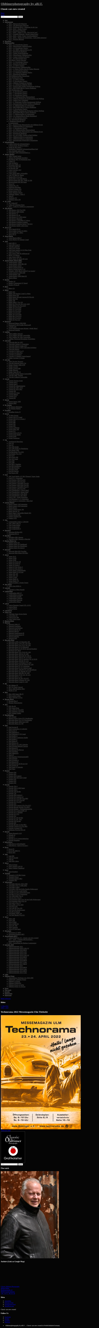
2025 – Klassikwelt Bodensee (18, 51)
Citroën (7, 379)
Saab (6, 854)
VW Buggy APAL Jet (15, 913)
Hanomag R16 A (14, 534)
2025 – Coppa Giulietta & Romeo (19, 57)
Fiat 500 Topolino (14, 468)
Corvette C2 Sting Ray (16, 353)
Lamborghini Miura (15, 602)
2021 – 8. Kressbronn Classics (18, 91)
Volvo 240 (12, 920)
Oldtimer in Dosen (14, 981)
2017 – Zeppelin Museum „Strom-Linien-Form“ (23, 34)
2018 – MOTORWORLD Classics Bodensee (22, 112)
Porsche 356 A (13, 786)
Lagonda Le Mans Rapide (17, 589)
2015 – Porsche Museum (16, 39)
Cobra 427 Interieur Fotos (17, 205)
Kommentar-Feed (10, 1304)
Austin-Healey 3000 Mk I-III (17, 264)
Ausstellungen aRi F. (11, 936)
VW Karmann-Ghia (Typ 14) (17, 901)
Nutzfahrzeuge (9, 715)
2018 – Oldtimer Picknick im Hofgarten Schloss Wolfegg (26, 111)
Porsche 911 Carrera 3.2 (16, 797)
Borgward (8, 321)
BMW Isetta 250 (14, 295)
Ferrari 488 (12, 422)
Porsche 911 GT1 (14, 814)
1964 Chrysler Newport (16, 361)
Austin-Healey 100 (14, 274)
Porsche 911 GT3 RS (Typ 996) (18, 798)
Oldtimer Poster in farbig (16, 985)
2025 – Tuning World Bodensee (18, 53)
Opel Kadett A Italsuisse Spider (18, 737)
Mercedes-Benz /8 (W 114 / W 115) (20, 675)
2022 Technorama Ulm (16, 90)
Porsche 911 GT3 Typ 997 (17, 800)
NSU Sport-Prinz (14, 708)
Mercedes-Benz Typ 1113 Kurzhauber (20, 720)
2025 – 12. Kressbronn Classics (18, 48)
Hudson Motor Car (10, 541)
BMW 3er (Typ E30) (15, 307)
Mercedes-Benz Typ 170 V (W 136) (20, 645)
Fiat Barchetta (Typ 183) (16, 452)
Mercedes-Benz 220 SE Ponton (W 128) (21, 664)
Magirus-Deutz (9, 621)
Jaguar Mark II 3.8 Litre (16, 572)
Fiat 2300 (11, 462)
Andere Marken (9, 154)
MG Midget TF (13, 685)
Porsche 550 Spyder (15, 791)
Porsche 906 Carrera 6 (15, 795)
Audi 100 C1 (13, 243)
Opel (6, 725)
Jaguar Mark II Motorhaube (17, 570)
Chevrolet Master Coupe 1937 (18, 346)
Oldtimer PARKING (15, 983)
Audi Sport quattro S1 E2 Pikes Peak (20, 250)
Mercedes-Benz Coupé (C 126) (18, 682)
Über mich (8, 990)
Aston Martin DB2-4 (15, 238)
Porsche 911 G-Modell (16, 812)
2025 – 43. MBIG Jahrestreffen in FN (20, 50)
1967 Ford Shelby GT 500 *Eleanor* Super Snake (24, 476)
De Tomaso (8, 405)
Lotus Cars (8, 612)
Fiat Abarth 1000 (14, 450)
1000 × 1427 (5, 1008)
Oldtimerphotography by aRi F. (22, 4)
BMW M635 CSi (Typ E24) (17, 306)
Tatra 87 (11, 196)
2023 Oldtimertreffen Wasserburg (19, 76)
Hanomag (8, 530)
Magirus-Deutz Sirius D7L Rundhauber (21, 718)
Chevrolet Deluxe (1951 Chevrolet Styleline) (22, 347)
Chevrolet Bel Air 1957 (16, 342)
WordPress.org (9, 1306)
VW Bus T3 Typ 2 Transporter (18, 894)
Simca (7, 863)
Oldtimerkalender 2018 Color (18, 959)
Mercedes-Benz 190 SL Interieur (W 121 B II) (23, 659)
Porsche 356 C (13, 790)
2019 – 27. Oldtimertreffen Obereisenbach (22, 97)
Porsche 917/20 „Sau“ (15, 819)
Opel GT (11, 755)
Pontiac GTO (13, 518)
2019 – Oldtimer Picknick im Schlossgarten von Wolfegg (26, 98)
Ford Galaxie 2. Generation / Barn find (20, 501)
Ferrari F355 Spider (15, 434)
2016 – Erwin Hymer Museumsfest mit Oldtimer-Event (26, 132)
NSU (6, 704)
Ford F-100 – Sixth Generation (18, 497)
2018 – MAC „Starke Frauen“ (18, 29)
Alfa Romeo (8, 208)
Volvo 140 (12, 919)
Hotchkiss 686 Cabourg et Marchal (19, 539)
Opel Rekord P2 (13, 762)
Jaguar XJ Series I (14, 565)
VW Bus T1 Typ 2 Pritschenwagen (19, 892)
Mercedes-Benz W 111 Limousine (19, 666)
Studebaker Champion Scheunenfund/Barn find (23, 149)
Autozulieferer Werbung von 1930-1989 (21, 978)
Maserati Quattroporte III (16, 633)
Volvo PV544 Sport (15, 929)
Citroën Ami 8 (13, 384)
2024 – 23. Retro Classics (16, 65)
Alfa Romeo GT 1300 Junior (17, 217)
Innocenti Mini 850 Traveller (17, 551)
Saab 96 (11, 859)
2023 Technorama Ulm (16, 78)
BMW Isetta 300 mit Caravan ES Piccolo (21, 297)
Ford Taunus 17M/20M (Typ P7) (19, 487)
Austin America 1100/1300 (17, 273)
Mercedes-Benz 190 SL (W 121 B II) (20, 657)
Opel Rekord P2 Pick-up (16, 750)
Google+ (7, 1320)
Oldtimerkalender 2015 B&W (18, 971)
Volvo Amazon (13, 927)
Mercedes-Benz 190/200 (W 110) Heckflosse (22, 670)
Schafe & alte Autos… (15, 147)
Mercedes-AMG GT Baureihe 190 (19, 642)
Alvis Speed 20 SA (14, 229)
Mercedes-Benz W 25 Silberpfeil (19, 647)
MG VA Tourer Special (16, 687)
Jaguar (7, 555)
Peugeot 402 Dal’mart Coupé (18, 777)
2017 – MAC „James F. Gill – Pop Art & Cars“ (23, 32)
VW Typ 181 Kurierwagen (17, 910)
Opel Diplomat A (14, 732)
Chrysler (7, 360)
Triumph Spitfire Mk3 (15, 878)
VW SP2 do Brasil (14, 912)
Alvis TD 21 (12, 234)
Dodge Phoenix (13, 370)
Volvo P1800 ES (14, 924)
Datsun (7, 400)
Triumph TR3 (13, 880)
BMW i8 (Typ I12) (14, 320)
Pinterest (7, 1322)
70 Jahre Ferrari (13, 415)
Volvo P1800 (13, 922)
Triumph (7, 873)
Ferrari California (14, 428)
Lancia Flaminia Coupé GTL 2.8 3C (20, 605)
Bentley (7, 280)
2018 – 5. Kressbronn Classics (18, 109)
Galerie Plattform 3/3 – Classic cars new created (23, 938)
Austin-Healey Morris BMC (13, 260)
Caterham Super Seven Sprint (18, 614)
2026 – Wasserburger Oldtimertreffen (20, 46)
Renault (7, 831)
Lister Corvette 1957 (15, 170)
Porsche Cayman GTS (15, 828)
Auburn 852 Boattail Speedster (18, 158)
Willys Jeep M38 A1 (15, 586)
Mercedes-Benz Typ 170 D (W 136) (20, 652)
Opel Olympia (13, 758)
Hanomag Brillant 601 (15, 532)
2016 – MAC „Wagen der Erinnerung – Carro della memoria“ (28, 37)
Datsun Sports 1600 (15, 401)
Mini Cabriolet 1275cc (16, 697)
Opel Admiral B (13, 753)
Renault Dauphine (14, 840)
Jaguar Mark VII (14, 581)
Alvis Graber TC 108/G (16, 233)
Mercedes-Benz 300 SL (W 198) (19, 654)
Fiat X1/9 (11, 455)
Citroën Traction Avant (16, 381)
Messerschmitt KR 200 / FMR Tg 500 (20, 180)
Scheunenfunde (9, 142)
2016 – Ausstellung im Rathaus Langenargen (22, 943)
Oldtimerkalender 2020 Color (18, 952)
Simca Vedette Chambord (16, 868)
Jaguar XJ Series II (14, 563)
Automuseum (9, 22)
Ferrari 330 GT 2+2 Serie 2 (17, 419)
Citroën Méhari (13, 394)
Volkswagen (8, 882)
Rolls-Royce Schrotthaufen (17, 844)
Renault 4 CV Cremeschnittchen (19, 838)
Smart (6, 870)
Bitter (6, 286)
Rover (6, 847)
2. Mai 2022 (4, 1006)
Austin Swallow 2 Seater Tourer (18, 582)
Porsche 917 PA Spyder (16, 818)
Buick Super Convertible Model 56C (20, 513)
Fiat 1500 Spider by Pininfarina (18, 448)
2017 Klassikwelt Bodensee (17, 119)
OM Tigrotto (12, 717)
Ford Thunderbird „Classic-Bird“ (19, 490)
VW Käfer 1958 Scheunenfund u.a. (19, 152)
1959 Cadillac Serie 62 (16, 333)
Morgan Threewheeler (15, 703)
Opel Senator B (13, 765)
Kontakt (7, 992)
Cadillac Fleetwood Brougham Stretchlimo (22, 339)
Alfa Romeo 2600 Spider (16, 212)
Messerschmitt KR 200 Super (18, 182)
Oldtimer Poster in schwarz (17, 986)
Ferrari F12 (12, 431)
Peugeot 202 (12, 783)
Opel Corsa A (13, 730)
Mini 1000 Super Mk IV (16, 694)
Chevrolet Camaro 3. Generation (19, 344)
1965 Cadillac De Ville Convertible (19, 337)
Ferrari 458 (12, 421)
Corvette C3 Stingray (15, 354)
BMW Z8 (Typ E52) (15, 318)
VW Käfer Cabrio (14, 887)
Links (6, 974)
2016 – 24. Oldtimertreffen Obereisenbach (22, 130)
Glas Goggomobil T (15, 528)
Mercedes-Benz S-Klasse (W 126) (19, 680)
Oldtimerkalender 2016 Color (18, 969)
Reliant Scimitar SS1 (15, 189)
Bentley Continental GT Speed (18, 283)
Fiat (6, 440)
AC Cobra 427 (13, 203)
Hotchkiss (8, 535)
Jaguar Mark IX (13, 579)
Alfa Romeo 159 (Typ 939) (17, 210)
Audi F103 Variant (14, 248)
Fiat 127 (11, 445)
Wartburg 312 (13, 198)
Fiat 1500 (11, 461)
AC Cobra (8, 201)
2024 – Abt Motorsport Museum (19, 25)
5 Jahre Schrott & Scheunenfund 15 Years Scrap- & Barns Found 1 (19, 144)
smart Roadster (13, 872)
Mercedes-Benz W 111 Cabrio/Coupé (20, 668)
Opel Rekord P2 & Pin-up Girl (18, 764)
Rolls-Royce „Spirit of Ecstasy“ (18, 845)
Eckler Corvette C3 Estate (17, 358)
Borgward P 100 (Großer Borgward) (20, 325)
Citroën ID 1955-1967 (15, 389)
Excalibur (8, 410)
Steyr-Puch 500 (13, 457)
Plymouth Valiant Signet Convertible (20, 374)
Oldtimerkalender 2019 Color (18, 953)
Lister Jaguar (13, 172)
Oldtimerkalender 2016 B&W (18, 967)
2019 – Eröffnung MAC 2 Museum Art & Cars (23, 27)
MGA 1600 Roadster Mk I (17, 689)
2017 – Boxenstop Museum (17, 31)
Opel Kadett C (13, 739)
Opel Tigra (12, 769)
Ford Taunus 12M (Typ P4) (17, 488)
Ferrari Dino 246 (14, 429)
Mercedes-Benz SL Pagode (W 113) (20, 671)
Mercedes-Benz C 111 (15, 676)
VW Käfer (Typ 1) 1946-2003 (18, 885)
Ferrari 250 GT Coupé (15, 417)
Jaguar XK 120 (13, 576)
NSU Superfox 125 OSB (16, 711)
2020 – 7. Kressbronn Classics (18, 93)
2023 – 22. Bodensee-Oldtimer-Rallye (20, 72)
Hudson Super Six (14, 542)
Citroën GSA (13, 396)
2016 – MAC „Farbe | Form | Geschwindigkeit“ (23, 36)
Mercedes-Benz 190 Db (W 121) (19, 661)
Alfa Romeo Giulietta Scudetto (18, 222)
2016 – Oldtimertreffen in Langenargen (21, 137)
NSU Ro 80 (12, 706)
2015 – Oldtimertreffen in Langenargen (21, 138)
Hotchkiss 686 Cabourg (16, 537)
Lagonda (7, 588)
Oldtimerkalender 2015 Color (18, 972)
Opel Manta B (13, 741)
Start (6, 20)
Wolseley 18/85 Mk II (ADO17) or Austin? (22, 271)
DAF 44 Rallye (13, 163)
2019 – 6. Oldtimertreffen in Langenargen (21, 105)
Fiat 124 (11, 443)
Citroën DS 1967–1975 (16, 387)
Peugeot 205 (12, 779)
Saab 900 (11, 856)
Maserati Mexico (14, 631)
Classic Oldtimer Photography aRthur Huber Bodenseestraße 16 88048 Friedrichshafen (10, 1289)
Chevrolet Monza (14, 349)
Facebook (8, 1317)
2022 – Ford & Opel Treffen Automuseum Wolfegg (24, 86)
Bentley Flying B (14, 285)
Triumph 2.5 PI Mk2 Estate (17, 875)
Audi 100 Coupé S (14, 245)
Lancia (7, 603)
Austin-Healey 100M (15, 262)
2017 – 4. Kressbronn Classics (18, 118)
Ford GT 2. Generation (16, 478)
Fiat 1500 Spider (14, 447)
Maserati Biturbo (14, 636)
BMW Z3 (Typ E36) (15, 311)
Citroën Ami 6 (13, 382)
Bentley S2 (12, 281)
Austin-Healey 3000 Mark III (18, 276)
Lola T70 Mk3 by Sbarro (16, 175)
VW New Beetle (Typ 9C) (17, 915)
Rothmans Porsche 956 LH (17, 830)
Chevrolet (8, 340)
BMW (7, 290)
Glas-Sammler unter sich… (17, 151)
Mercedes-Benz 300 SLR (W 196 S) (20, 656)
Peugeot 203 (12, 781)
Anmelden (8, 1301)
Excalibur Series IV (15, 412)
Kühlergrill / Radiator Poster (17, 979)
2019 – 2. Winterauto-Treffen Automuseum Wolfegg (25, 102)
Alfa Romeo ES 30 (14, 215)
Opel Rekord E (13, 748)
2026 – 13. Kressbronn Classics (18, 44)
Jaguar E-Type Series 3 (16, 567)
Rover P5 (11, 849)
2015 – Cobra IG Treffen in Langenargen (21, 206)
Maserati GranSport (15, 626)
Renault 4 (12, 837)
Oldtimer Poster (10, 976)
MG (6, 683)
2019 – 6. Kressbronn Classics (18, 95)
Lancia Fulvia (13, 609)
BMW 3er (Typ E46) (15, 314)
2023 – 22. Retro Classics (16, 79)
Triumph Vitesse (14, 877)
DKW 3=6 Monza (14, 255)
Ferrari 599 (12, 426)
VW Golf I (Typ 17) (15, 903)
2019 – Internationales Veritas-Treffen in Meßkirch (24, 104)
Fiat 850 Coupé (13, 469)
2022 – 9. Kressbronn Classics (18, 81)
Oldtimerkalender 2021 (16, 946)
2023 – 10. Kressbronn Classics (18, 71)
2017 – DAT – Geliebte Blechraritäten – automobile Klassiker (21, 940)
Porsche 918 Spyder (15, 821)
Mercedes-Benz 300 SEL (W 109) (19, 673)
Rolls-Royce (8, 842)
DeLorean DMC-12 (15, 165)
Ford (6, 475)
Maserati (7, 623)
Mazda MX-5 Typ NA (15, 177)
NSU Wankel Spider (15, 713)
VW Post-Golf (13, 906)
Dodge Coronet (13, 367)
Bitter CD (12, 288)
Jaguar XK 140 (13, 574)
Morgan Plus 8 (13, 701)
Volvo (6, 917)
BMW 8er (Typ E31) (15, 316)
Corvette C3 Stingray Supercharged (20, 356)
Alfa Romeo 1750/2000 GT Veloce (19, 220)
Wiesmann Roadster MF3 (16, 934)
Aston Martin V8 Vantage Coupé (19, 239)
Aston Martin (9, 236)
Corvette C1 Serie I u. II (16, 351)
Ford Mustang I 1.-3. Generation (19, 499)
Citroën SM (12, 391)
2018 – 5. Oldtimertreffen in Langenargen (21, 114)
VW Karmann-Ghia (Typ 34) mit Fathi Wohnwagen (25, 899)
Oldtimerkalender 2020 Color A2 (19, 948)
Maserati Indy (13, 638)
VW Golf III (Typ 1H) (15, 908)
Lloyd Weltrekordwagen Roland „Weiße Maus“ (23, 328)
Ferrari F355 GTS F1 (15, 433)
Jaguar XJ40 (12, 560)
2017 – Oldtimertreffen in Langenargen (21, 126)
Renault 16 (12, 835)
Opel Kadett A (13, 736)
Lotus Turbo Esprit (14, 619)
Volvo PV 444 (13, 925)
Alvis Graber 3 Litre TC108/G (18, 231)
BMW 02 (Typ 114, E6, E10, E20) (19, 304)
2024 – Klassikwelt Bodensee (18, 64)
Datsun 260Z (13, 403)
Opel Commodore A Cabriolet (18, 729)
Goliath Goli (12, 327)
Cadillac (7, 332)
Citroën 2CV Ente (14, 393)
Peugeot (7, 771)
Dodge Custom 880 (14, 368)
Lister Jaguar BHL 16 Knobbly (18, 173)
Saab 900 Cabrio (14, 861)
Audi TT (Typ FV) (14, 252)
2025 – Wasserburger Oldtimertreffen (20, 55)
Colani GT (12, 161)
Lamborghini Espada (15, 596)
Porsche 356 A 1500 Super (17, 788)
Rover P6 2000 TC (14, 851)
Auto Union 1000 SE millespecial (19, 253)
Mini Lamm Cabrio (14, 696)
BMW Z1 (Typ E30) (15, 309)
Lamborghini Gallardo (15, 598)
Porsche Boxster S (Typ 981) (17, 824)
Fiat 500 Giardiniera (15, 466)
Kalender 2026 (9, 945)
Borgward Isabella (14, 330)
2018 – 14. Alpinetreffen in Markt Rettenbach (23, 116)
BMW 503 (12, 292)
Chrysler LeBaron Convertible (18, 377)
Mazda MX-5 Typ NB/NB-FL (18, 179)
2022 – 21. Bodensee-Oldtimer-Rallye (20, 85)
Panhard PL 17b (13, 185)
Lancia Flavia (13, 607)
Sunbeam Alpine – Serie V (17, 194)
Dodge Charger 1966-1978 (17, 365)
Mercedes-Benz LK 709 (16, 724)
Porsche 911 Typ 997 (15, 802)
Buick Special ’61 (14, 511)
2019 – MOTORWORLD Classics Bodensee (22, 107)
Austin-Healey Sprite (15, 266)
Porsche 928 (12, 823)
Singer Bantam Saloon (15, 192)
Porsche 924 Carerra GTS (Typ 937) (20, 805)
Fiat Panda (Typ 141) (15, 454)
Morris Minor (13, 278)
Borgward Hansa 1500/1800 (17, 323)
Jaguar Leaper (13, 577)
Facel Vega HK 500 (15, 166)
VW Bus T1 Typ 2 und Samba (18, 891)
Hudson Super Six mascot (17, 548)
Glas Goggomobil (14, 527)
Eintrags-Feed (9, 1303)
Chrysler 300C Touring (16, 375)
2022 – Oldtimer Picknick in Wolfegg (20, 83)
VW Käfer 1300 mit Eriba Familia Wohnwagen (23, 889)
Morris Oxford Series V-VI (17, 269)
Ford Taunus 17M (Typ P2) (17, 480)
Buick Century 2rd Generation (18, 506)
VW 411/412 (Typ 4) (15, 898)
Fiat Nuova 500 (13, 473)
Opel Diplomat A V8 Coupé (17, 734)
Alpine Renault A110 (15, 833)
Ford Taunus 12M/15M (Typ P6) (19, 485)
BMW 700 (12, 300)
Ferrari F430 (12, 436)
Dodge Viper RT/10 (15, 372)
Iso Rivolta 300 (13, 168)
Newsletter (8, 41)
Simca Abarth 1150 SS (16, 866)
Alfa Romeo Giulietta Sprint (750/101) (21, 224)
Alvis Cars (8, 227)
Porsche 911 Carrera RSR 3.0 (18, 811)
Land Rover (8, 610)
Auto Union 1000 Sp (15, 257)
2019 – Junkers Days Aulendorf (18, 100)
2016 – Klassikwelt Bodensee (18, 133)
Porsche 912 (12, 816)
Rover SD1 (12, 852)
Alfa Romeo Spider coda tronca (18, 226)
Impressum (8, 995)
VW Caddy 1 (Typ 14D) (16, 905)
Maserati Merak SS (14, 629)
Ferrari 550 (12, 424)
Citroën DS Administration (17, 386)
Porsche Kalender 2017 (16, 966)
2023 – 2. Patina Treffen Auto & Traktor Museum (24, 69)
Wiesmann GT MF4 (15, 932)
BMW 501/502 (13, 299)
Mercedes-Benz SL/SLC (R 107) (19, 678)
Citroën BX (12, 398)
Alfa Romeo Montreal (15, 219)
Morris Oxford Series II (16, 267)
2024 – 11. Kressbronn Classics (18, 62)
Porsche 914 (12, 804)
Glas (6, 520)
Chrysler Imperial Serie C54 (17, 363)
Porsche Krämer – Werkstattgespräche (20, 809)
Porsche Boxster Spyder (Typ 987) (19, 807)
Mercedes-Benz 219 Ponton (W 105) (20, 663)
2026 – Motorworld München (18, 24)
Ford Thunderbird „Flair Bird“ (18, 494)
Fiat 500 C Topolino (15, 464)
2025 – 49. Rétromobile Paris (18, 58)
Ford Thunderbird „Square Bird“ (19, 492)
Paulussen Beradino (15, 187)
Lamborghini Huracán (15, 600)
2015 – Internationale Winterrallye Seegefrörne (23, 140)
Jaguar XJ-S (12, 556)
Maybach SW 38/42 (15, 650)
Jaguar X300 (12, 558)
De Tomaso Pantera (15, 408)
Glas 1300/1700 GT (15, 523)
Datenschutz (8, 993)
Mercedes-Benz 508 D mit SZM (18, 722)
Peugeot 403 (12, 774)
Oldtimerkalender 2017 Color (18, 962)
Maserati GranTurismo (16, 628)
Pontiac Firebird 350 (15, 516)
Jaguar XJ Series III (15, 562)
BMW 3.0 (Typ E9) (15, 313)
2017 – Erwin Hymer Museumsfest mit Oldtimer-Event (26, 125)
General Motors (9, 502)
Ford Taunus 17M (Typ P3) (17, 481)
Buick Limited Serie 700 (16, 509)
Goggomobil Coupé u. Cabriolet (18, 522)
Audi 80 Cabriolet (14, 246)
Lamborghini (9, 591)
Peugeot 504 (12, 772)
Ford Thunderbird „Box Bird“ (18, 495)
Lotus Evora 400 (14, 617)
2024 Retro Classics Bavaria (17, 60)
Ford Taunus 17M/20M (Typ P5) (19, 483)
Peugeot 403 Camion (15, 776)
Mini (6, 692)
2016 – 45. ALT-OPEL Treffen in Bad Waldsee (23, 135)
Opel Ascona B (13, 727)
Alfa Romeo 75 (13, 213)
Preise (6, 988)
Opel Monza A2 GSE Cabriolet (18, 744)
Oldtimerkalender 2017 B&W (18, 964)
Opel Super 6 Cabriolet (16, 767)
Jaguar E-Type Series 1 (16, 569)
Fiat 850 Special (14, 471)
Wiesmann (8, 931)
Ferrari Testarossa (14, 438)
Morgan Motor (9, 699)
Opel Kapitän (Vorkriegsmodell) (19, 757)
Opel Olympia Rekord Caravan (18, 746)
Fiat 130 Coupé (13, 459)
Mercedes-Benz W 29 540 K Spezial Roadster (23, 649)
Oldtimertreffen (9, 43)
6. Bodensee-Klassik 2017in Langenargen (17, 122)
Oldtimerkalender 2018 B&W (18, 960)
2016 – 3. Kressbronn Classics (18, 128)
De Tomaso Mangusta (15, 407)
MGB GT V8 (13, 690)
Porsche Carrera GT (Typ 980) (18, 826)
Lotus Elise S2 (13, 616)
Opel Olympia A (14, 760)
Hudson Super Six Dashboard (18, 544)
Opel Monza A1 (13, 743)
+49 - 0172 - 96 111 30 (8, 1293)
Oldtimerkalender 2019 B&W (18, 957)
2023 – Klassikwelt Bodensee (18, 74)
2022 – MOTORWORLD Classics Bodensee (22, 88)
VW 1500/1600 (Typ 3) (16, 896)
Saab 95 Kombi (13, 858)
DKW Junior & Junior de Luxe (18, 259)
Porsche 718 (12, 793)
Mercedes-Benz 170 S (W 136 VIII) (20, 643)
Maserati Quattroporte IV (16, 635)
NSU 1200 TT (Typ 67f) (16, 710)
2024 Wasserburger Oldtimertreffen (19, 67)
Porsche (7, 784)
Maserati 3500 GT (14, 624)
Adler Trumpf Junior (15, 156)
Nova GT (11, 184)
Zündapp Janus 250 (14, 199)
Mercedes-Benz (9, 640)
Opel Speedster (13, 751)
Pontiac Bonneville (14, 515)
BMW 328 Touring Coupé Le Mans (20, 293)
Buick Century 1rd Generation (18, 504)
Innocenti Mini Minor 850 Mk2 (18, 553)
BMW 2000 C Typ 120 (16, 302)
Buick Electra (13, 508)
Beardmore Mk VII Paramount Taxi (20, 159)
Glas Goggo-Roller (14, 525)
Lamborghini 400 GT (15, 593)
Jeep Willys (8, 584)
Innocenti (7, 549)
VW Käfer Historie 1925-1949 (18, 884)
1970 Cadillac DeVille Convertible (19, 335)
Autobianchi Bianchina (16, 441)
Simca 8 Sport (13, 865)
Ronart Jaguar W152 (15, 191)
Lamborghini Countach (16, 595)
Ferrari (7, 414)
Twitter (7, 1319)
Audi (6, 241)
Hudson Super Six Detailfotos (18, 546)
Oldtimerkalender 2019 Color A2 (19, 955)
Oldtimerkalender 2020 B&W (18, 950)
